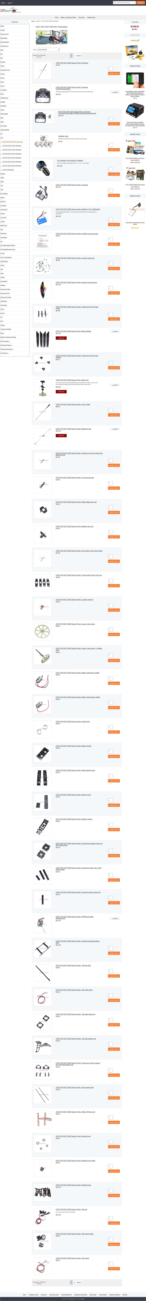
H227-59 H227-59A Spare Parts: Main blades (73, 331)
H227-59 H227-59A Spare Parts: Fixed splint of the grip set (79, 575)
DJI (2, 54)
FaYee (2, 66)
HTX (37, 21)
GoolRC (3, 102)
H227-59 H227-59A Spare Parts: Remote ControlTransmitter (72, 88)
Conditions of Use (33, 1294)
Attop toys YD (5, 34)
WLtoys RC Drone (6, 297)
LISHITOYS (4, 209)
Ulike (2, 273)
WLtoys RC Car (5, 293)
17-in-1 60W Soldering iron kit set (135, 175)
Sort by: (35, 49)
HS (1, 133)
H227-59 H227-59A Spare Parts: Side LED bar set (75, 1112)
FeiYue (3, 74)
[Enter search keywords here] (124, 2)
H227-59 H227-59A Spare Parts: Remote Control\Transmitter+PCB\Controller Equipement (77, 112)
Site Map (124, 1294)
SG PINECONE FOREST (8, 245)
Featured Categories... (7, 349)
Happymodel (4, 114)
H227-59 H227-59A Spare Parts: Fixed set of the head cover (77, 307)
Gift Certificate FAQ (66, 1294)
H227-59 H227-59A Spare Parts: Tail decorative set (76, 1039)
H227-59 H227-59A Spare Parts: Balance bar (73, 429)
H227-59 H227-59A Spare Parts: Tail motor (72, 1258)
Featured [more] (135, 66)
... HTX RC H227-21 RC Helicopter (11, 149)
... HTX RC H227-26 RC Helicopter (11, 157)
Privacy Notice (103, 1294)
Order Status (93, 1294)
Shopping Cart (91, 17)
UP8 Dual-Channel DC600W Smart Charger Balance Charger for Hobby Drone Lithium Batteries (135, 114)
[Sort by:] (49, 49)
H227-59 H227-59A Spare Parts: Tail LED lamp (74, 990)
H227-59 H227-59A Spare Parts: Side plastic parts (75, 770)
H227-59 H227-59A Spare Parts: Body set (72, 380)
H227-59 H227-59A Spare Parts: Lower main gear (75, 624)
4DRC (2, 26)
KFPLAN (3, 201)
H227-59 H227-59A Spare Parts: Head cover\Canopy (76, 282)
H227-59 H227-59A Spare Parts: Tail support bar (75, 1087)
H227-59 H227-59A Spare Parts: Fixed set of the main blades (77, 356)
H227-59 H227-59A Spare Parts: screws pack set (75, 258)
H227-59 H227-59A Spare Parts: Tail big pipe (73, 965)
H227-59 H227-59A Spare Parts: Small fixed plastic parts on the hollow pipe (79, 844)
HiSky (2, 122)
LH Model (3, 205)
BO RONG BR (5, 42)
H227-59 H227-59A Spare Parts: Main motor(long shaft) (77, 673)
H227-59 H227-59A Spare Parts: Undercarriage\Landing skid (78, 942)
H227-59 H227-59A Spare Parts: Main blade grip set (76, 502)
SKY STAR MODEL (6, 257)
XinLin (2, 309)
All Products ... (5, 353)
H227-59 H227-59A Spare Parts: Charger (72, 185)
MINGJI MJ (4, 225)
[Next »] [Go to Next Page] (79, 55)
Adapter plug (63, 136)
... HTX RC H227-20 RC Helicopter (11, 145)
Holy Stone (4, 126)
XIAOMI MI (4, 301)
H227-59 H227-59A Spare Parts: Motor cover (73, 795)
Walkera (3, 285)
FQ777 (3, 86)
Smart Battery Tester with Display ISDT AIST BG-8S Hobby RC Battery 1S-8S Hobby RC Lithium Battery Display (135, 84)
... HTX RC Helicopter (7, 169)
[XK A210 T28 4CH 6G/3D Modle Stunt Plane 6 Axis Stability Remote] (135, 52)
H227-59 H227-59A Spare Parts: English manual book (77, 234)
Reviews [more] (135, 196)
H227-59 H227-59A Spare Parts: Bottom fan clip (74, 526)
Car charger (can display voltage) (70, 160)
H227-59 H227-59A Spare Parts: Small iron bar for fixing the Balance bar (79, 454)
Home (3, 3)
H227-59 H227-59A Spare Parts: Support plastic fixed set (78, 892)
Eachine (3, 62)
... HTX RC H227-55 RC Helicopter (11, 165)
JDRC (2, 177)
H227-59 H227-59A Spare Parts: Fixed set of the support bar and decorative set (78, 1064)
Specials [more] (135, 134)
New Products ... (5, 341)
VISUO (3, 277)
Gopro (2, 110)
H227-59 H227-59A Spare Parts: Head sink (73, 722)
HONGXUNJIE (5, 130)
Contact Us (44, 1294)
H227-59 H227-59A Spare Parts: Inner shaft (73, 404)
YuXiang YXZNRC (6, 329)
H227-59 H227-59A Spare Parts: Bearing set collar (75, 1161)
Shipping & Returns (114, 1294)
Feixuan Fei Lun (5, 70)
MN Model (3, 233)
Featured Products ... (7, 345)
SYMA (2, 265)
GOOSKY (3, 106)
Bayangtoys (4, 38)
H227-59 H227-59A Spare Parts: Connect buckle (75, 478)
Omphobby (4, 237)
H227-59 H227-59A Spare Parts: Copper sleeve (74, 600)
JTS (2, 185)
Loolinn (3, 213)
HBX (2, 118)
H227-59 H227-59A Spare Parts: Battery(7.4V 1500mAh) (78, 209)
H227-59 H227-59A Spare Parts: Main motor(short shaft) (78, 697)
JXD (2, 189)
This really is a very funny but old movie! (135, 212)
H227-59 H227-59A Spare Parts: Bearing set (73, 1136)
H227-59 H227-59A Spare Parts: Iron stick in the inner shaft (79, 551)
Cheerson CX (4, 46)
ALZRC (3, 30)
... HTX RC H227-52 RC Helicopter (11, 161)
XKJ (2, 321)
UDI (2, 269)
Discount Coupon (54, 1294)
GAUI (2, 94)
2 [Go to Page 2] (74, 55)
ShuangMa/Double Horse (8, 249)
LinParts (72, 1298)
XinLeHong (4, 305)
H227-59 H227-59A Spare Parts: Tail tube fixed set (75, 1014)
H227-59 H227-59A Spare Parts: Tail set (71, 1209)
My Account (81, 17)
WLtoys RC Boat (5, 289)
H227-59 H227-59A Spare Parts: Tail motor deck (74, 1234)
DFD (2, 50)
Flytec (2, 82)
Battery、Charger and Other (68, 17)
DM (2, 58)
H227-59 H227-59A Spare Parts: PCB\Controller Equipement (74, 917)
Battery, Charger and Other (8, 337)
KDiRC (3, 197)
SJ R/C (3, 253)
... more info (115, 92)
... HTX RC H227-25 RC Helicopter (11, 153)
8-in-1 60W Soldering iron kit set (135, 149)
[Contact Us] (135, 41)
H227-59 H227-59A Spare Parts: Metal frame (73, 1185)
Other (2, 333)
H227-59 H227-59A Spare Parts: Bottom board (74, 819)
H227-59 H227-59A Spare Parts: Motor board (73, 746)
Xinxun (3, 313)
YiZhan (3, 325)
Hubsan (3, 173)
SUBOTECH (4, 261)
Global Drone (4, 98)
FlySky (2, 78)
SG (1, 241)
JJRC (2, 181)
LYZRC (3, 221)
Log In (10, 3)
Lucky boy (3, 217)
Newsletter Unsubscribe (80, 1294)
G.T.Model (3, 90)
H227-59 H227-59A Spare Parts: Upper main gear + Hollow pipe (79, 649)
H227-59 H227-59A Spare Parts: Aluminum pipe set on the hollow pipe (78, 869)
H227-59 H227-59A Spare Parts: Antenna (72, 63)
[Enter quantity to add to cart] (110, 68)
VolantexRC (4, 281)
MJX (2, 229)
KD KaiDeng (4, 193)
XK (1, 317)
